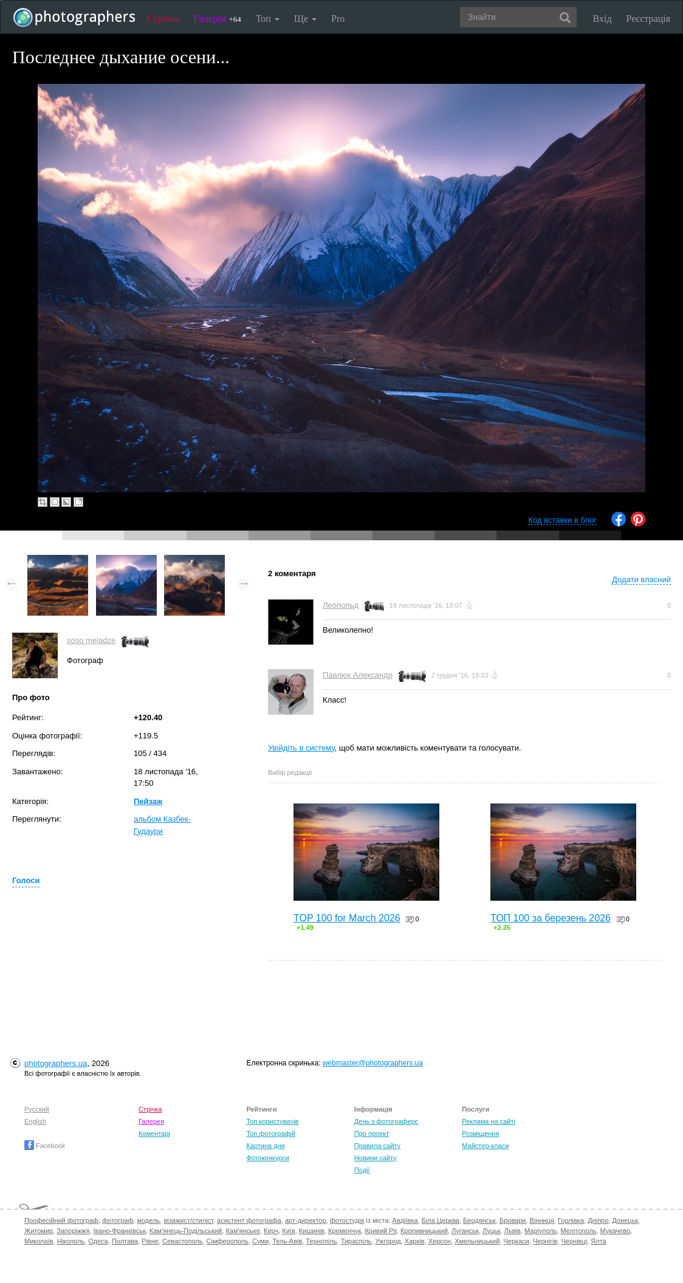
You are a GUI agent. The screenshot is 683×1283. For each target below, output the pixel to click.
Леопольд (341, 605)
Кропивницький (424, 1230)
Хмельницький (477, 1241)
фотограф (117, 1220)
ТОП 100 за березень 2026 (550, 918)
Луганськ (465, 1230)
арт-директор (305, 1220)
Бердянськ (479, 1220)
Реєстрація (648, 18)
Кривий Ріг (380, 1230)
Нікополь (70, 1241)
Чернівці (574, 1241)
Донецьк (625, 1220)
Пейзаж (148, 801)
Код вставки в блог (562, 520)
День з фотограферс (386, 1121)
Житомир (38, 1230)
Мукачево (615, 1230)
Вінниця (542, 1220)
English (35, 1121)
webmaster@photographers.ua (373, 1063)
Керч (271, 1230)
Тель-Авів (287, 1241)
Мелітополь (579, 1230)
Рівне (150, 1241)
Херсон (439, 1241)
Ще (305, 18)
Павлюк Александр (358, 674)
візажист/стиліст (188, 1220)
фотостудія (347, 1220)
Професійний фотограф (61, 1220)
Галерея (217, 18)
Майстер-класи (485, 1145)
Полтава (125, 1241)
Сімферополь (228, 1241)
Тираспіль (356, 1241)
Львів (512, 1230)
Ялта (598, 1241)
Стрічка (163, 18)
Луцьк (491, 1230)
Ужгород (387, 1241)
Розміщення (480, 1133)
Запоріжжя (73, 1230)
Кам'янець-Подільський (185, 1230)
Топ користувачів (272, 1121)
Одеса (98, 1241)
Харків (415, 1241)
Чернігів (545, 1241)
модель (148, 1220)
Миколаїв (38, 1241)
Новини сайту (375, 1157)
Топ (268, 18)
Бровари (512, 1220)
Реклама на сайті (488, 1121)
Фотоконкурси (267, 1157)
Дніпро (598, 1220)
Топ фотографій (270, 1133)
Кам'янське (242, 1230)
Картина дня (265, 1145)
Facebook (44, 1145)
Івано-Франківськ (120, 1230)
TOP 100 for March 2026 (346, 918)
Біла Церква (440, 1220)
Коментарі (154, 1133)
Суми (260, 1241)
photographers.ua (55, 1063)
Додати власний (641, 579)
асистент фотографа (249, 1220)
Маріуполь (540, 1230)
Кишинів (311, 1230)
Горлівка (571, 1220)
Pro (338, 18)
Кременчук (344, 1230)
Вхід (602, 18)
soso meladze (91, 640)
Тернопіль (321, 1241)
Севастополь (182, 1241)
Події (362, 1170)
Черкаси (516, 1241)
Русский (36, 1109)
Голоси (25, 880)
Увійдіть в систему (301, 747)
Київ (288, 1230)
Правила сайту (377, 1145)
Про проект (371, 1133)
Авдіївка (405, 1220)
